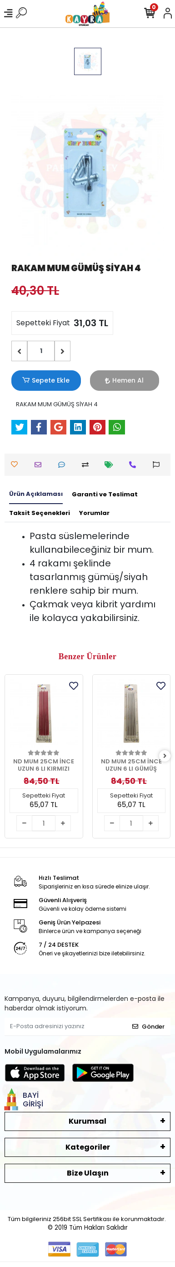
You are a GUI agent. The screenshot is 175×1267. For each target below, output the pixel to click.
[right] (165, 756)
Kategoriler (87, 1147)
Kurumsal (87, 1121)
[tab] (36, 494)
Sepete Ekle (46, 380)
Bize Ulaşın (88, 1173)
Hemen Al (124, 380)
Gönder (148, 1026)
